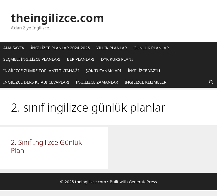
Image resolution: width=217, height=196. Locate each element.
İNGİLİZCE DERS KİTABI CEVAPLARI (36, 82)
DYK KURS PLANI (117, 59)
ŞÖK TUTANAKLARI (103, 70)
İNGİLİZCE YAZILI (144, 70)
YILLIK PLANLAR (112, 47)
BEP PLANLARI (80, 59)
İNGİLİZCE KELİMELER (145, 82)
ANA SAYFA (13, 47)
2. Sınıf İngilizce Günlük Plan (46, 146)
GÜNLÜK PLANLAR (151, 47)
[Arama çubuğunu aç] (211, 82)
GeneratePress (143, 181)
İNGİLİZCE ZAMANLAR (97, 82)
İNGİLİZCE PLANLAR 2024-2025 (60, 47)
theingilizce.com (57, 17)
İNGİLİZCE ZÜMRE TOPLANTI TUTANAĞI (41, 70)
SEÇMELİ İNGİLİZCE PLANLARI (31, 59)
